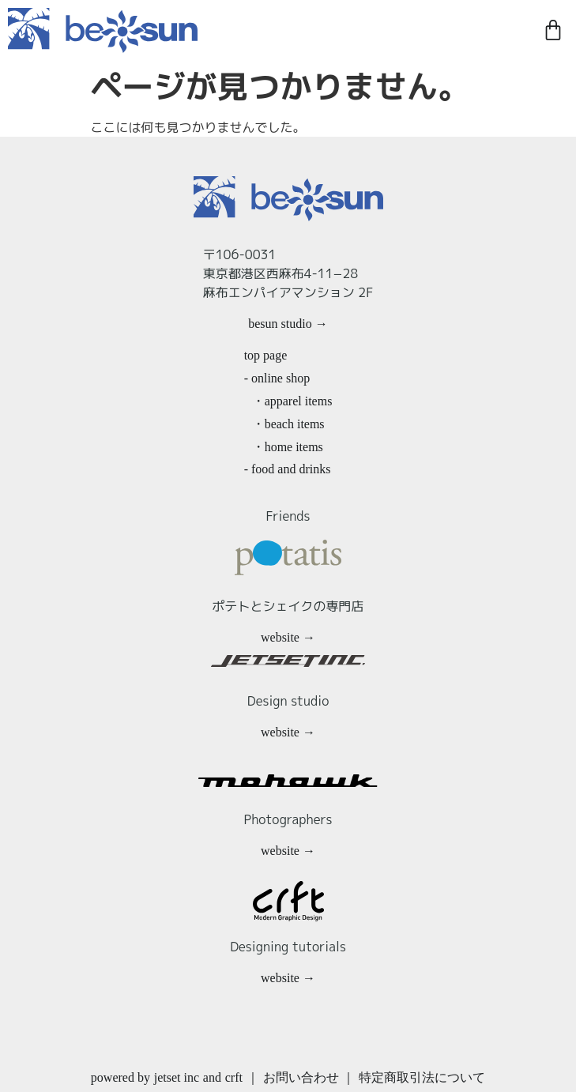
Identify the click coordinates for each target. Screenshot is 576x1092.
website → (288, 637)
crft (234, 1077)
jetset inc (176, 1077)
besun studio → (287, 323)
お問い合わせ (301, 1077)
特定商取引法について (422, 1077)
